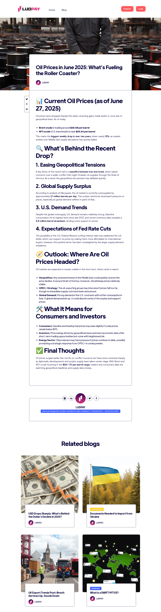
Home (52, 9)
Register (127, 9)
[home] (29, 8)
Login (140, 9)
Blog (64, 9)
